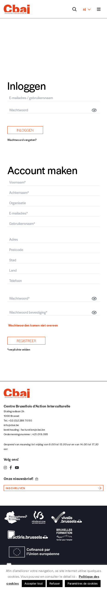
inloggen (25, 130)
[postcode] (53, 249)
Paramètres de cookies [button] (83, 583)
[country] (53, 270)
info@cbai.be (11, 425)
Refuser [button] (54, 583)
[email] (53, 98)
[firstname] (53, 182)
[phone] (53, 280)
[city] (53, 260)
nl (87, 9)
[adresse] (53, 239)
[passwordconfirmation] (53, 312)
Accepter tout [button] (34, 583)
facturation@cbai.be (33, 429)
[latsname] (53, 192)
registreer (26, 340)
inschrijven (15, 488)
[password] (53, 110)
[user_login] (53, 223)
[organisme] (53, 203)
